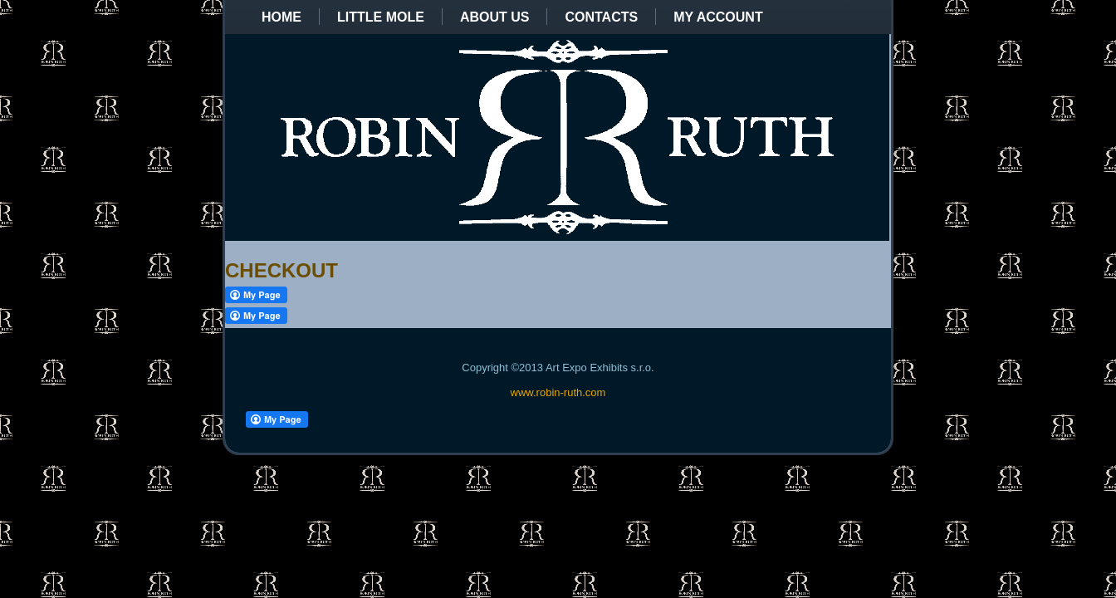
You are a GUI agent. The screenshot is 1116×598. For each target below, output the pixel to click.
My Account (718, 17)
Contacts (601, 17)
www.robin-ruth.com (558, 392)
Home (281, 17)
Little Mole (380, 17)
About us (495, 17)
